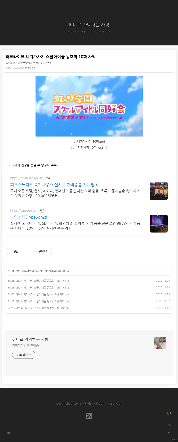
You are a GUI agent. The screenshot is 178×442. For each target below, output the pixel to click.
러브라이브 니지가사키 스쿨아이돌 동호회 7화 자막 (36, 308)
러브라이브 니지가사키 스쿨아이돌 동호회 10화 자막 (51, 57)
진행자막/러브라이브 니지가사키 (34, 63)
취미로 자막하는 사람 (89, 25)
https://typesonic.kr (24, 210)
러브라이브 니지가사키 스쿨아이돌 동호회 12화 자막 (37, 281)
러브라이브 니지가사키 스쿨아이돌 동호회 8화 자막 (36, 301)
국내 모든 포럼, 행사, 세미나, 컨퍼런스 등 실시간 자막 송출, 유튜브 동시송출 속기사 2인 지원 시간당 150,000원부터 (74, 193)
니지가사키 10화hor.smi (89, 147)
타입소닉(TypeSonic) (28, 217)
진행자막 (14, 271)
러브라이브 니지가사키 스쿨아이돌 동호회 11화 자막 (37, 287)
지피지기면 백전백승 (25, 345)
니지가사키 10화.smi (89, 141)
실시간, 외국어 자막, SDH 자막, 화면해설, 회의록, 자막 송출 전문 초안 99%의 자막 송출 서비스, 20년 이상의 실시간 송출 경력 (75, 226)
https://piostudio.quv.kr (26, 178)
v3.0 (174, 439)
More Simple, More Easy (89, 31)
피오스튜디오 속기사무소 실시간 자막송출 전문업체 (54, 185)
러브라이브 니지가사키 (34, 271)
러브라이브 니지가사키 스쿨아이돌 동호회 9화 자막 (36, 294)
